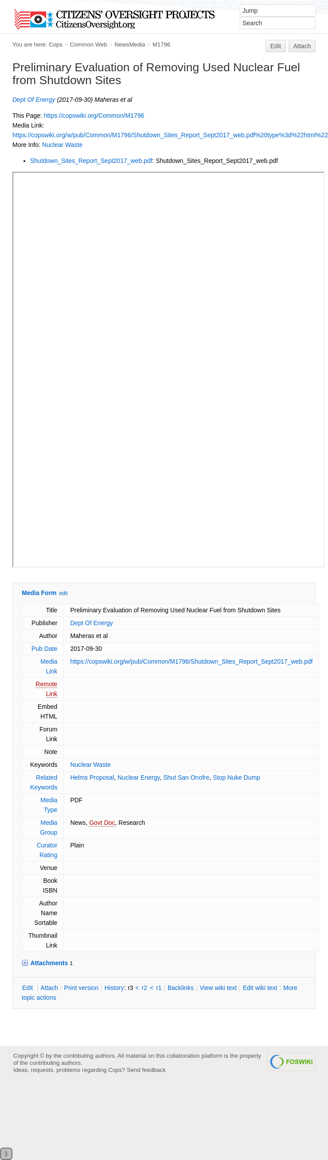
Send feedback (146, 1070)
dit (28, 987)
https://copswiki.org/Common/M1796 (94, 115)
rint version (81, 987)
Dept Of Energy (33, 99)
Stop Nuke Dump (236, 777)
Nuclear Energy (138, 777)
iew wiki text (218, 987)
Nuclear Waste (62, 144)
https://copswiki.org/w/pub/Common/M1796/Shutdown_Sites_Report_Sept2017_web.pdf (191, 661)
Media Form (39, 592)
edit (63, 593)
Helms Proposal (92, 777)
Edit (275, 46)
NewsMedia (129, 44)
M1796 (161, 44)
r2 (144, 987)
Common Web (88, 44)
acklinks (181, 987)
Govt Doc (102, 822)
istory (114, 987)
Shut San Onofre (186, 777)
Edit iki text (260, 987)
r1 (158, 987)
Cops (55, 44)
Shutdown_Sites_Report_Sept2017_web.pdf (91, 160)
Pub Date (44, 648)
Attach (302, 46)
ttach (49, 987)
